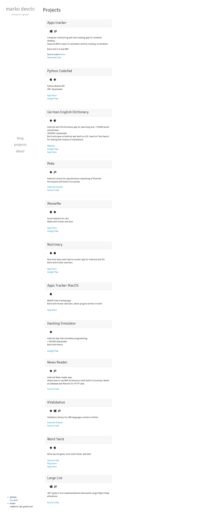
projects (20, 144)
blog (20, 138)
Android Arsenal (55, 187)
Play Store (52, 463)
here (63, 54)
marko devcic (20, 9)
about (20, 151)
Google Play (52, 98)
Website (51, 146)
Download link (54, 57)
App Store (52, 95)
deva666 (14, 500)
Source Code (53, 190)
